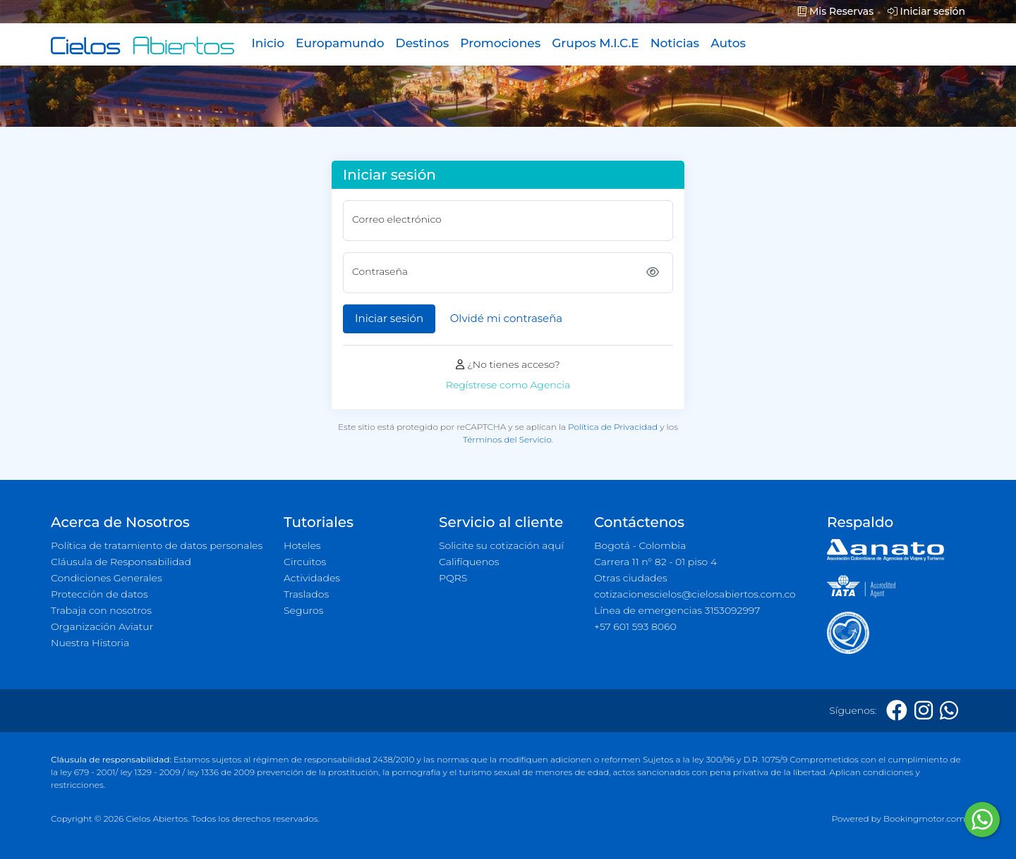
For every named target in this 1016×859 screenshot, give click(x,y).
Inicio (267, 43)
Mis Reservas (835, 11)
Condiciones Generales (106, 577)
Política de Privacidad (613, 426)
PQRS (453, 577)
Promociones (500, 43)
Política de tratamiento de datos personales (156, 545)
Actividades (312, 577)
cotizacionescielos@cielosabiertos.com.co (695, 594)
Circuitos (305, 561)
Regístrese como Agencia (508, 384)
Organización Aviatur (102, 626)
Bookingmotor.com (924, 818)
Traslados (306, 594)
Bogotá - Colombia (640, 545)
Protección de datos (99, 594)
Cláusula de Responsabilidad (121, 561)
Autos (728, 43)
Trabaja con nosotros (101, 610)
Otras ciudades (630, 577)
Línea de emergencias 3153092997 (677, 610)
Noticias (675, 43)
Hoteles (302, 545)
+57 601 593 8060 (635, 626)
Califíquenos (469, 561)
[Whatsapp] (949, 711)
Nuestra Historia (90, 642)
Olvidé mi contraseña (506, 318)
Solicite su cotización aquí (501, 545)
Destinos (422, 43)
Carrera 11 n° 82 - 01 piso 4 (655, 561)
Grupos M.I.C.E (595, 43)
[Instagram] (923, 711)
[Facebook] (896, 711)
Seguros (304, 610)
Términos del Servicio (507, 439)
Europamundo (340, 43)
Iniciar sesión (926, 11)
